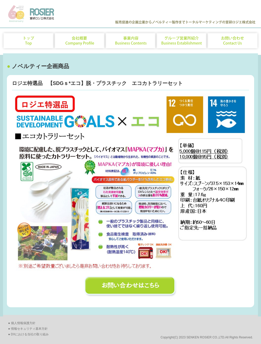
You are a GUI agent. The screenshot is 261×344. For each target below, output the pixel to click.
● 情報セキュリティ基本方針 (28, 328)
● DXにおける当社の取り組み (28, 334)
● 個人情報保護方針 (21, 323)
